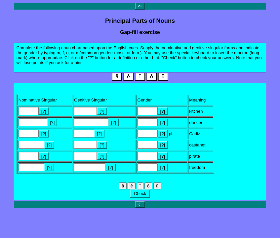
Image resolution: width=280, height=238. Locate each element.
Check (140, 193)
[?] (43, 111)
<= (140, 6)
